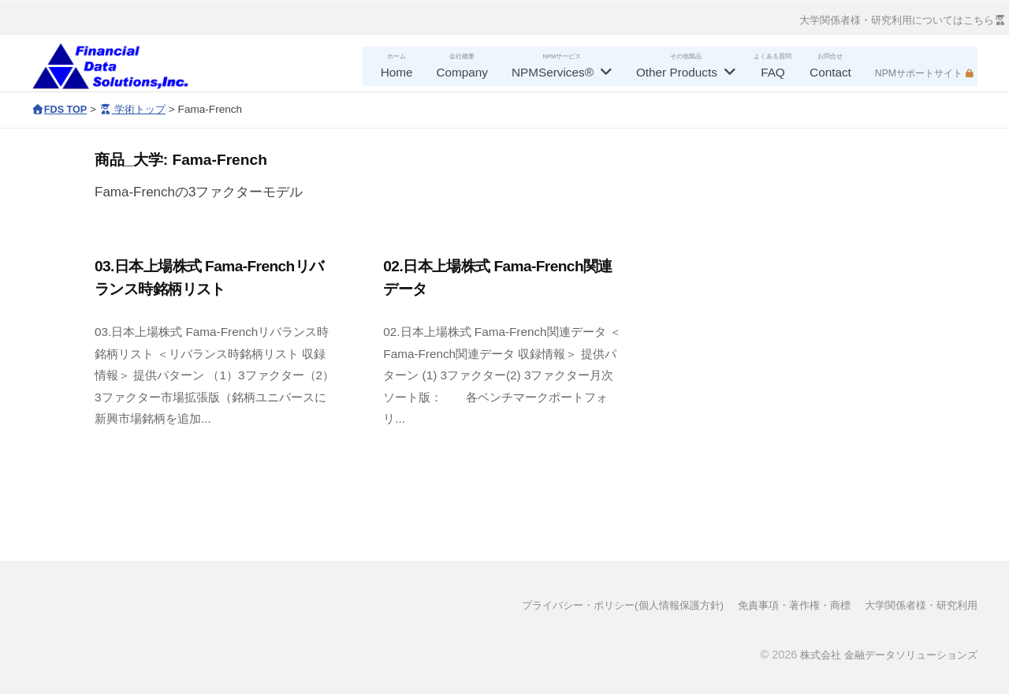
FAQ (773, 72)
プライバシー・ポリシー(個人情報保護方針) (597, 605)
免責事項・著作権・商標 (781, 605)
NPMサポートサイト (918, 73)
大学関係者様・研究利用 (916, 605)
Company (462, 72)
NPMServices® (553, 72)
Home (397, 72)
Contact (830, 72)
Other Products (676, 72)
